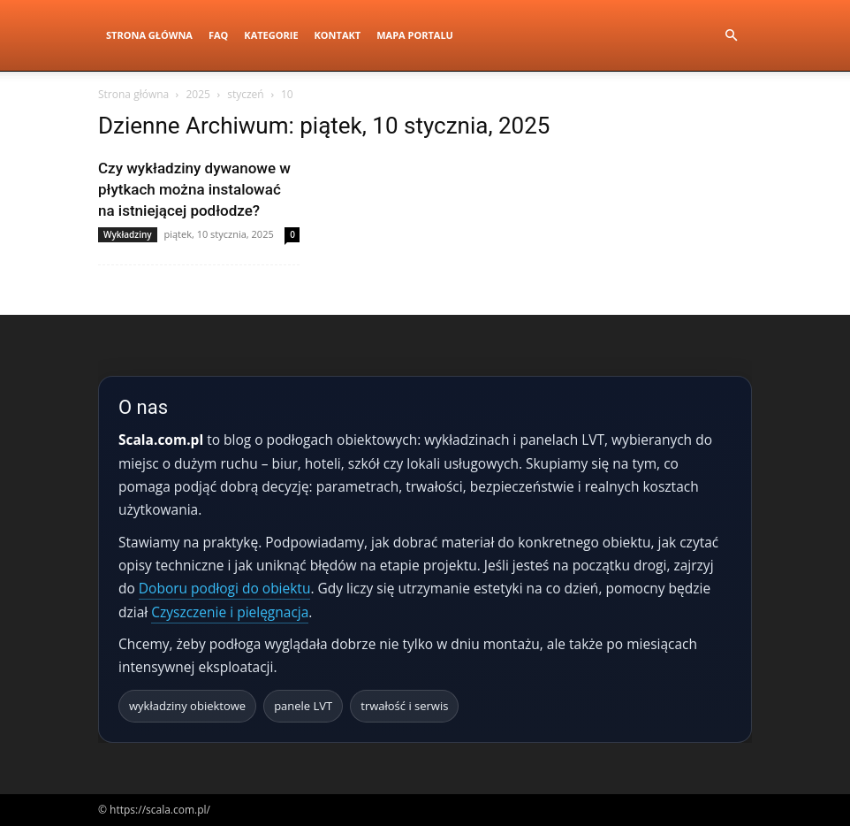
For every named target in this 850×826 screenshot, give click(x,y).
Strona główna (133, 94)
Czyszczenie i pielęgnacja (229, 612)
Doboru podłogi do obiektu (225, 588)
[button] (731, 35)
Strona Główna (149, 35)
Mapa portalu (414, 35)
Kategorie (271, 35)
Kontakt (338, 35)
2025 (197, 94)
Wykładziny (127, 234)
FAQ (218, 35)
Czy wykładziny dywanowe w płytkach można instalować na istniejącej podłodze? (194, 189)
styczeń (245, 94)
